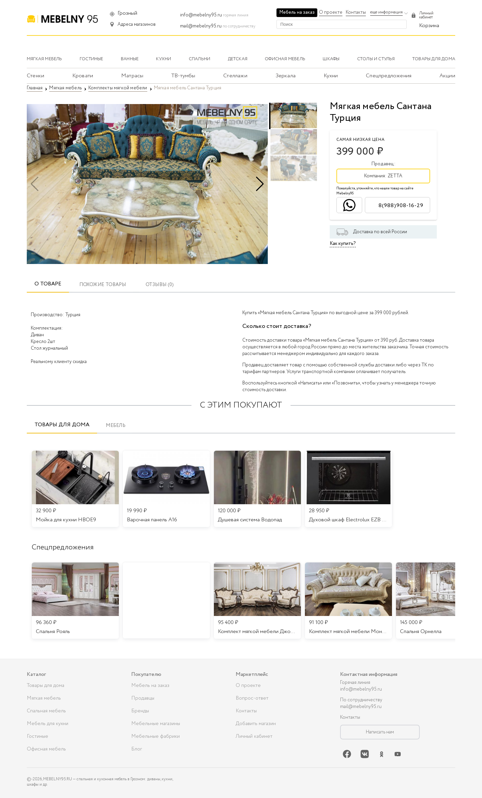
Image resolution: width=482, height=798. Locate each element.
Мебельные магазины (155, 723)
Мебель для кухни (47, 723)
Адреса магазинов (136, 24)
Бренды (140, 711)
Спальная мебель (46, 711)
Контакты (356, 12)
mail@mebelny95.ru (201, 26)
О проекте (330, 12)
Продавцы (142, 698)
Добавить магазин (256, 723)
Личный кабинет (254, 736)
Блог (136, 749)
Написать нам (380, 732)
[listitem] (75, 600)
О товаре (47, 284)
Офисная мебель (46, 749)
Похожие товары (102, 284)
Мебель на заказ (297, 12)
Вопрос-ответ (252, 698)
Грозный (127, 13)
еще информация (386, 12)
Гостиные (37, 736)
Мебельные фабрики (155, 736)
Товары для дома (61, 425)
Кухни (331, 76)
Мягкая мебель (44, 698)
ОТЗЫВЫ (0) (160, 284)
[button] (259, 184)
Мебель (116, 425)
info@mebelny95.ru (201, 15)
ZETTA (395, 176)
